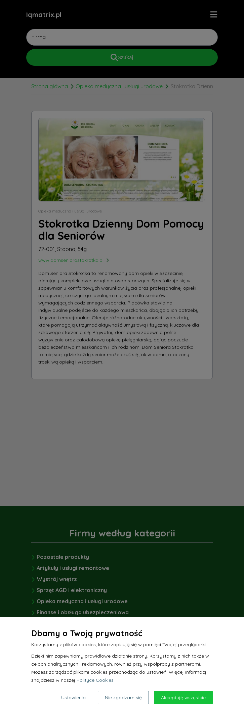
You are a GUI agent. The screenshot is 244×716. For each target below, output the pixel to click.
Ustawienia (73, 698)
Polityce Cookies (95, 680)
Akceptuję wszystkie (183, 698)
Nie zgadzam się (123, 698)
